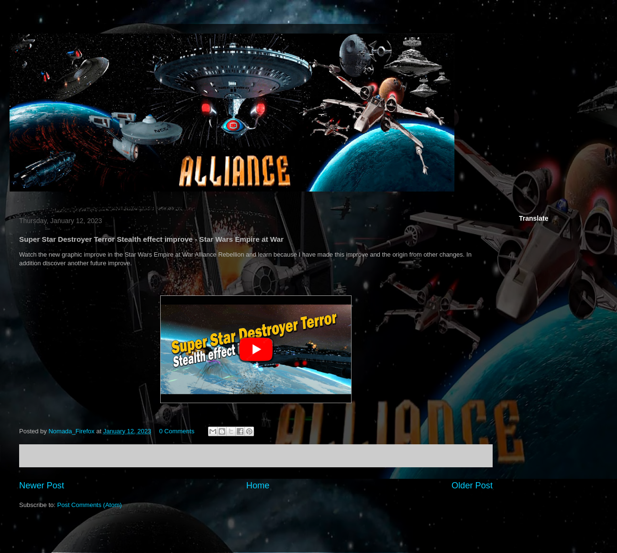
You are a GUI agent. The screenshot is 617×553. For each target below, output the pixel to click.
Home (258, 485)
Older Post (472, 485)
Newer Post (41, 485)
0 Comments (177, 431)
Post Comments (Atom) (89, 504)
